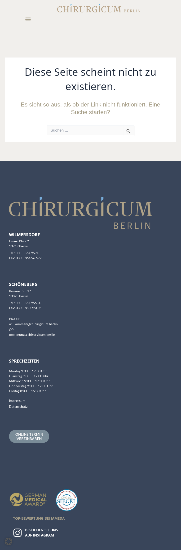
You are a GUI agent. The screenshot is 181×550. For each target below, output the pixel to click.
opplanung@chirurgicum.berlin (32, 335)
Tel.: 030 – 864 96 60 (24, 253)
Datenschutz (18, 406)
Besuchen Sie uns (41, 530)
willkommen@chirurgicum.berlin (33, 324)
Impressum (17, 401)
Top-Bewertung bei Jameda (39, 518)
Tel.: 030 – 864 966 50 (25, 303)
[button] (28, 19)
